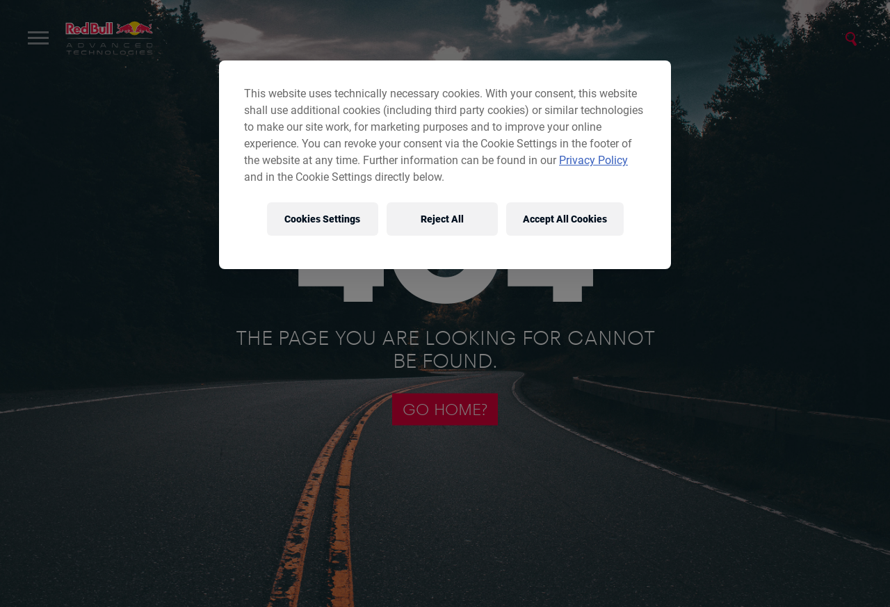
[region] (445, 164)
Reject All (442, 219)
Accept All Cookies (565, 219)
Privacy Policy (593, 160)
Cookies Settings (322, 219)
